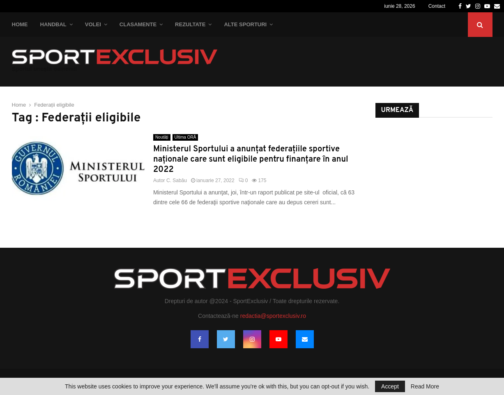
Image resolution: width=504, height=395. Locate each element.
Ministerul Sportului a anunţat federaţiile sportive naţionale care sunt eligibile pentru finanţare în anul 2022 (250, 159)
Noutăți (161, 137)
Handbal (53, 24)
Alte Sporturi (245, 24)
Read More (425, 386)
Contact (436, 6)
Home (20, 24)
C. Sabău (176, 180)
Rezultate (190, 24)
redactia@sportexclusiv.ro (273, 316)
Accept (390, 386)
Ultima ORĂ (185, 137)
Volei (93, 24)
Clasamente (138, 24)
